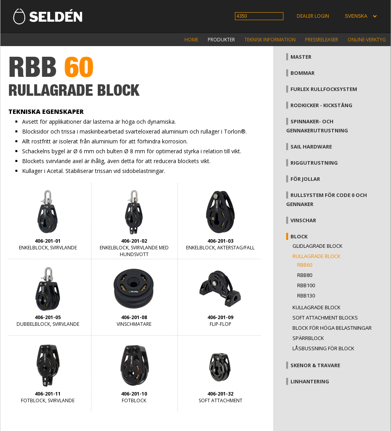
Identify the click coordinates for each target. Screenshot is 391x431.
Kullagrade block (316, 307)
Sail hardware (311, 146)
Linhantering (309, 381)
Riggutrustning (314, 162)
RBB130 (306, 295)
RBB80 (304, 275)
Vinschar (303, 220)
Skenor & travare (315, 365)
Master (300, 56)
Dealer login (313, 16)
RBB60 (304, 264)
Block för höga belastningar (332, 327)
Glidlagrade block (317, 245)
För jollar (305, 178)
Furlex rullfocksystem (323, 89)
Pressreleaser (321, 39)
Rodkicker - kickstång (321, 105)
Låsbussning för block (323, 348)
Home (191, 39)
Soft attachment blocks (325, 317)
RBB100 (306, 285)
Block (298, 236)
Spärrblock (308, 338)
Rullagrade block (316, 256)
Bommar (302, 72)
